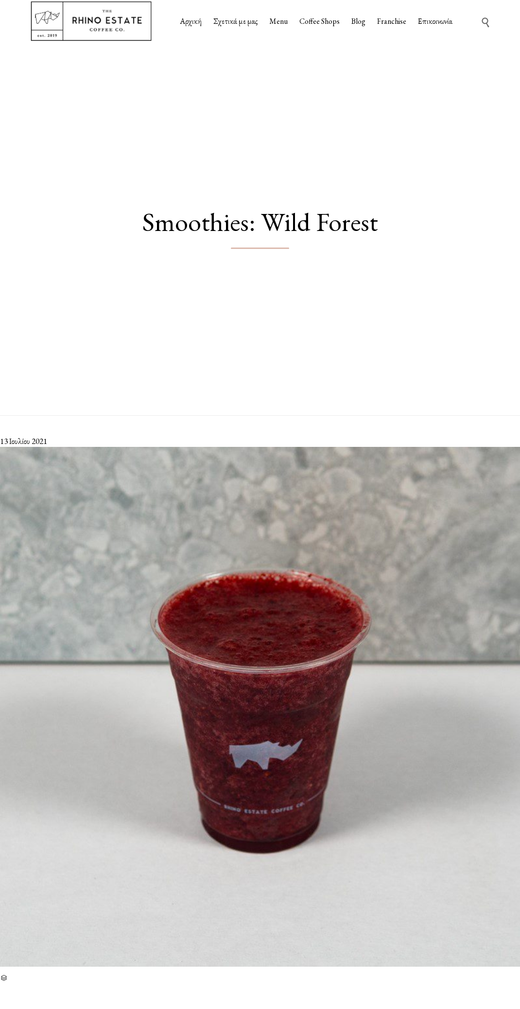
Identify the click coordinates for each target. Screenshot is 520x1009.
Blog (358, 21)
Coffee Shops (319, 21)
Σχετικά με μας (235, 21)
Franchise (391, 21)
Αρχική (191, 21)
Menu (278, 21)
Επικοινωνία (435, 21)
